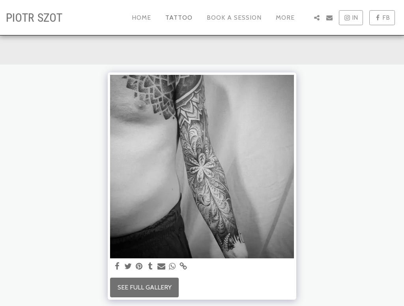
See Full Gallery (145, 287)
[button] (317, 18)
